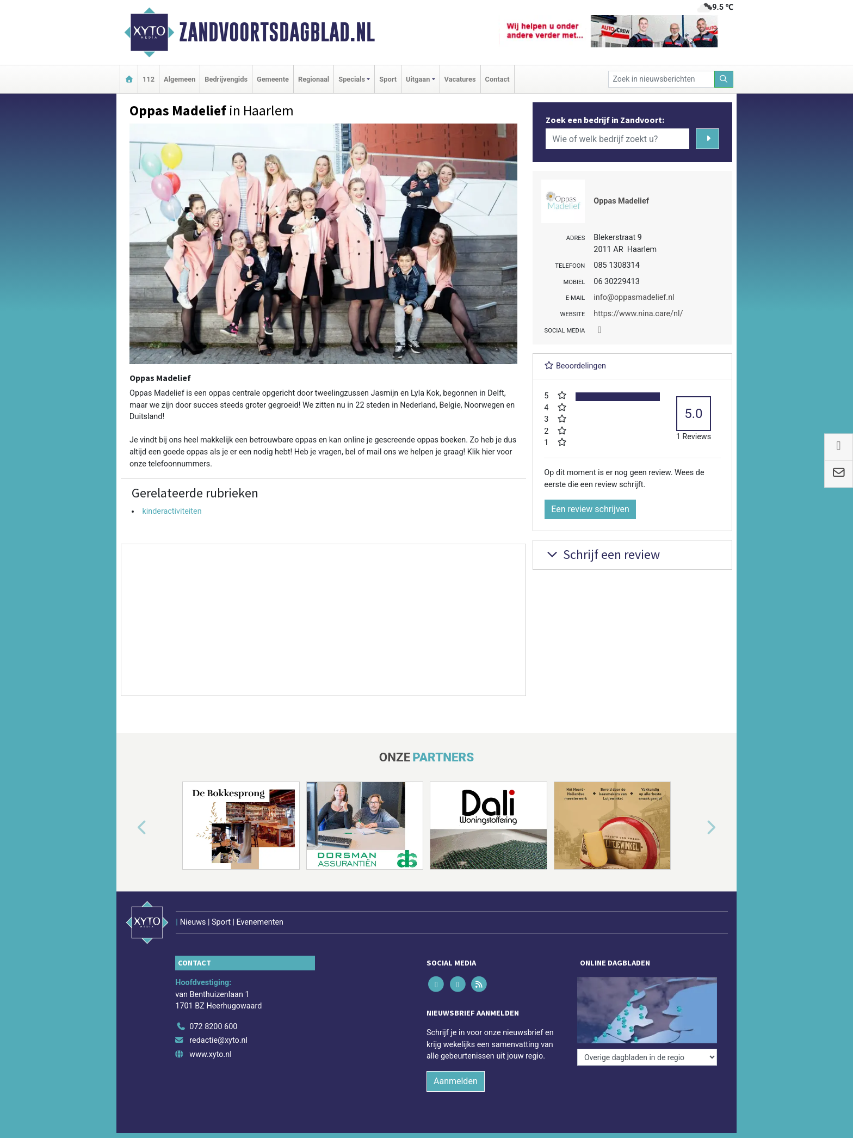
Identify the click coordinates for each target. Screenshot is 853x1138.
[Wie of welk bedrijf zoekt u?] (617, 138)
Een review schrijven (590, 509)
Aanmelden (456, 1081)
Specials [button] (351, 79)
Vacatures (460, 79)
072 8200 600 (213, 1026)
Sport (388, 79)
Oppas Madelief (621, 201)
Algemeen (179, 79)
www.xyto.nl (210, 1054)
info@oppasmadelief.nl (634, 297)
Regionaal (313, 79)
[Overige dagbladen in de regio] (647, 1057)
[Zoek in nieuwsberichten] (661, 79)
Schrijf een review (602, 554)
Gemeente (273, 79)
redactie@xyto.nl (218, 1040)
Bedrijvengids (226, 79)
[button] (129, 828)
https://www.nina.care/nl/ (638, 313)
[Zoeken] (724, 79)
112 (148, 79)
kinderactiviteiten (171, 511)
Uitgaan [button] (418, 79)
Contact (497, 79)
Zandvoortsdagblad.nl (277, 32)
